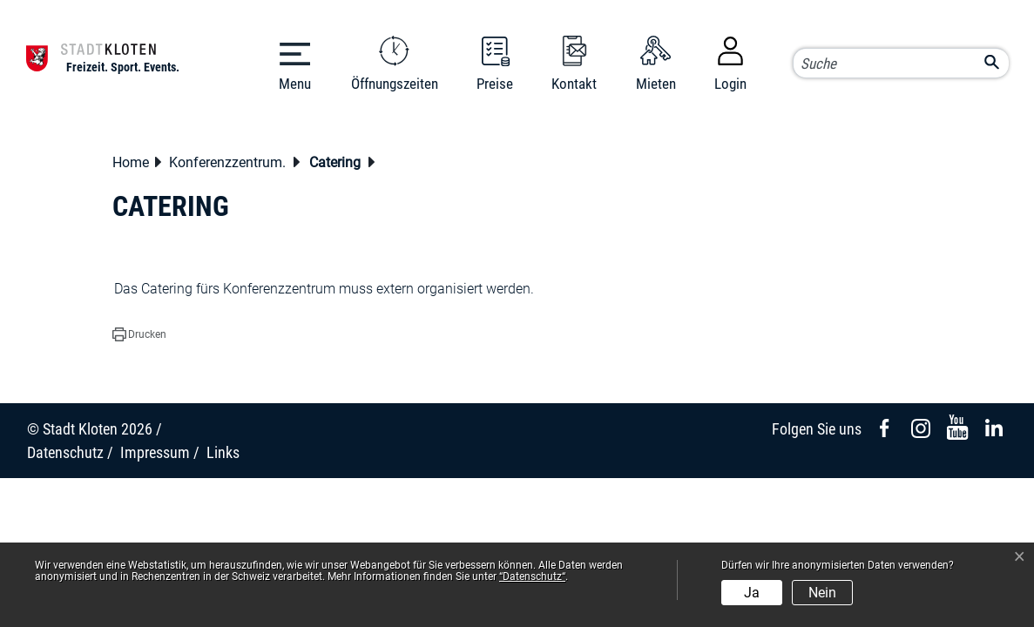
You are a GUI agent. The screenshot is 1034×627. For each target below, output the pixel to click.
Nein (822, 592)
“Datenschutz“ (532, 576)
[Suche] (901, 63)
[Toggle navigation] (295, 62)
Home (130, 162)
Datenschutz (65, 452)
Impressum (155, 452)
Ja (752, 592)
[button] (232, 164)
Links (223, 452)
